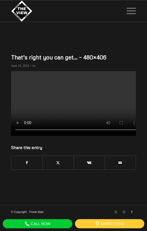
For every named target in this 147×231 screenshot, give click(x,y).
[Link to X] (116, 212)
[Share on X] (58, 163)
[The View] (61, 11)
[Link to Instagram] (124, 212)
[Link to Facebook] (132, 212)
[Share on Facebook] (26, 163)
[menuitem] (128, 11)
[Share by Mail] (120, 163)
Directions (109, 223)
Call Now (38, 223)
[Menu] (128, 11)
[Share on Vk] (89, 163)
